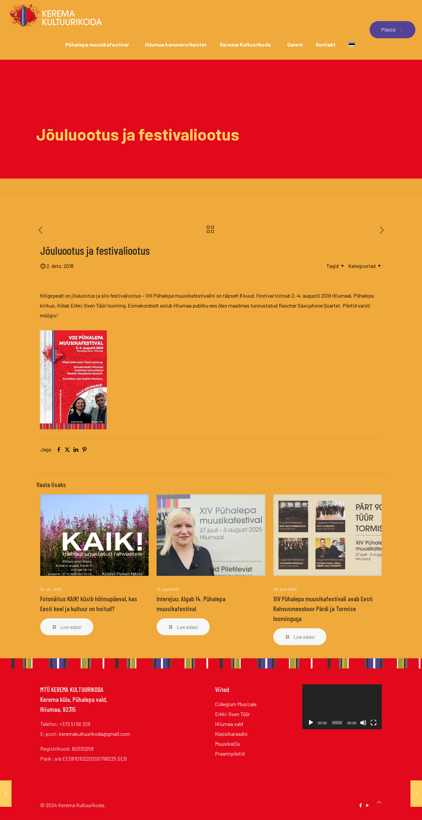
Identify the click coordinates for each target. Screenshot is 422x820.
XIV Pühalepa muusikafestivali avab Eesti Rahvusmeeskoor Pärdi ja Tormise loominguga (323, 608)
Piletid (392, 29)
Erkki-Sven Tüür (232, 714)
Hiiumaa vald (229, 724)
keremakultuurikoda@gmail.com (94, 734)
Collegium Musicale (235, 704)
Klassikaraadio (231, 734)
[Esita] (311, 722)
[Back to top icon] (379, 802)
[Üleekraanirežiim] (373, 722)
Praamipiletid (230, 753)
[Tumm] (363, 722)
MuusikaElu (227, 743)
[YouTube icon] (367, 805)
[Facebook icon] (360, 805)
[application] (342, 706)
